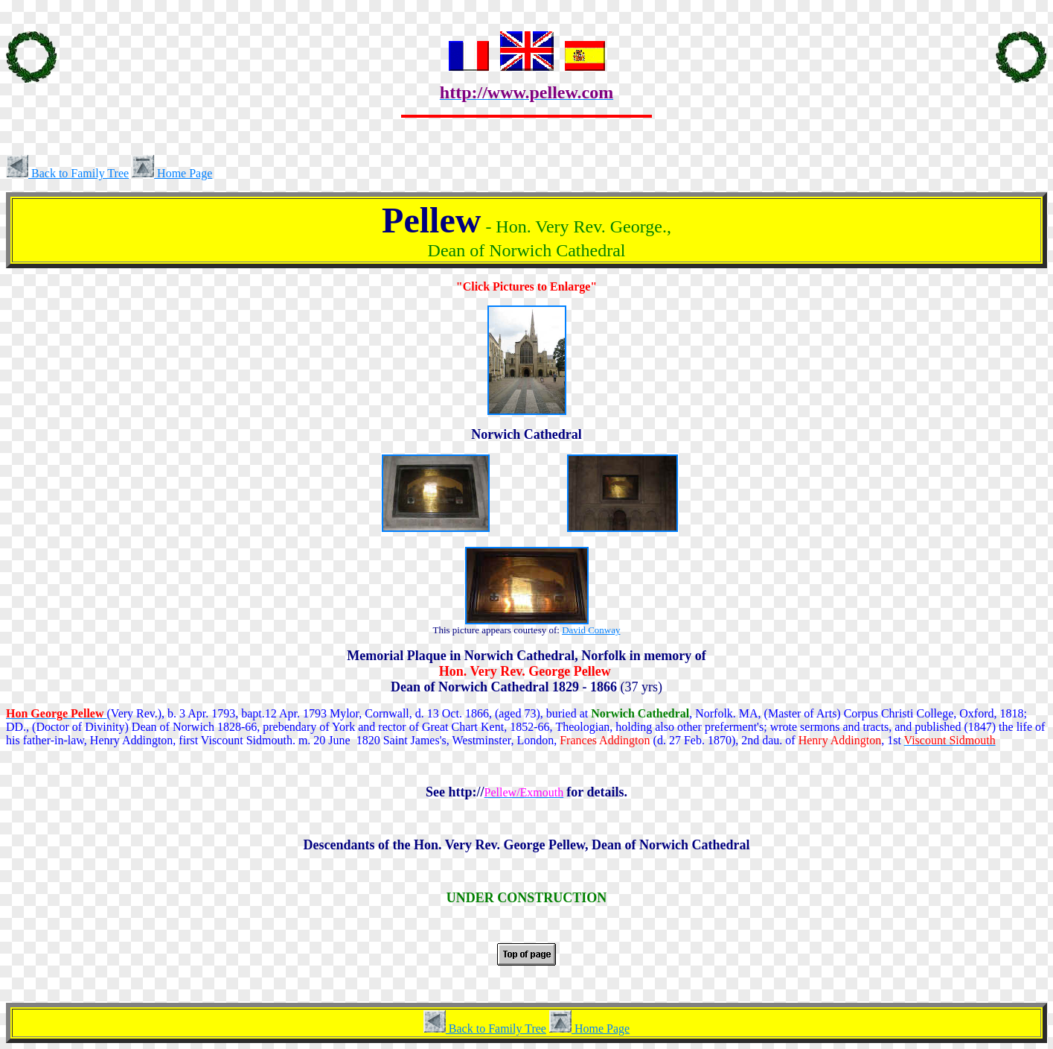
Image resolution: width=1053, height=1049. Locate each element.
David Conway (591, 630)
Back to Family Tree (67, 173)
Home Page (172, 173)
